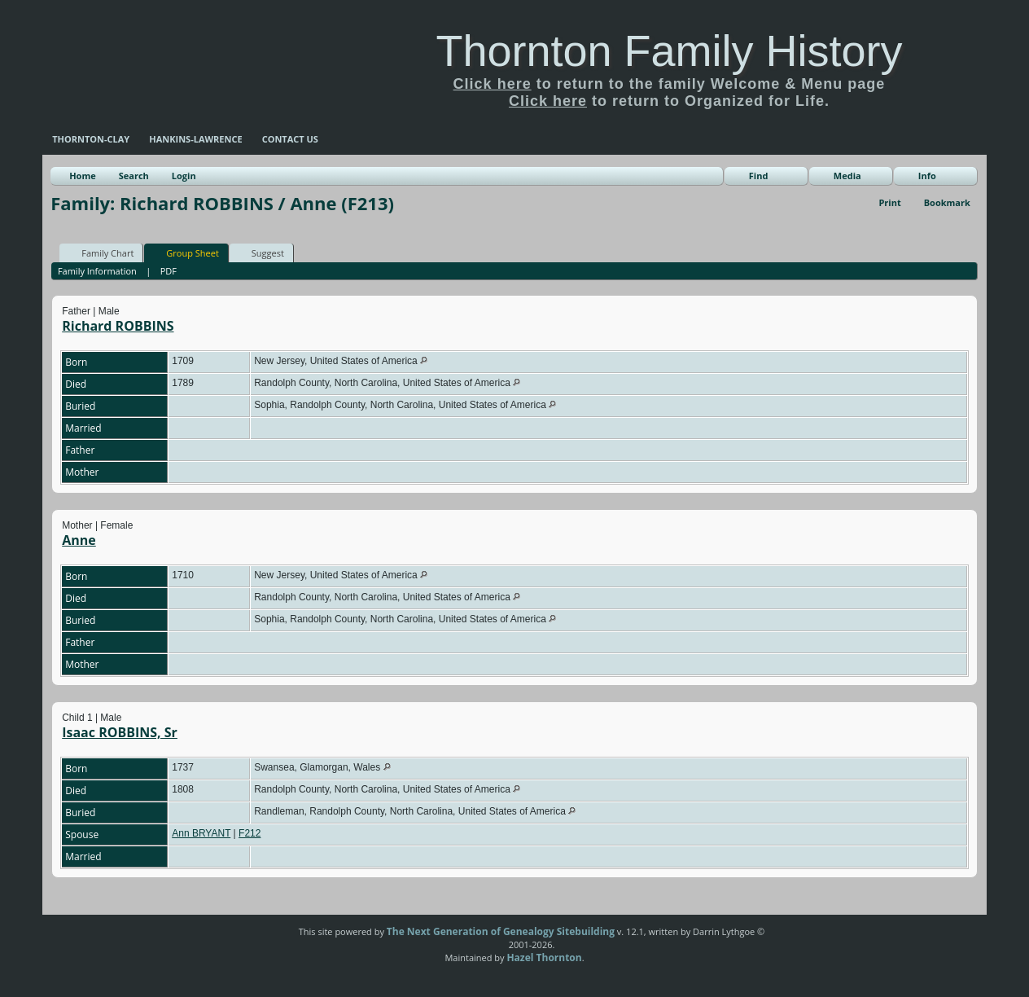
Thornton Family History (669, 50)
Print (889, 202)
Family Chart (100, 252)
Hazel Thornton (543, 957)
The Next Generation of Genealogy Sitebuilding (501, 931)
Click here (492, 84)
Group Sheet (185, 252)
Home (82, 175)
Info (927, 175)
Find (758, 175)
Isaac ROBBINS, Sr (119, 732)
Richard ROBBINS (117, 326)
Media (847, 175)
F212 (250, 833)
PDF (168, 271)
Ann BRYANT (201, 833)
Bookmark (947, 202)
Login (184, 175)
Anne (79, 540)
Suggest (260, 252)
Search (134, 175)
